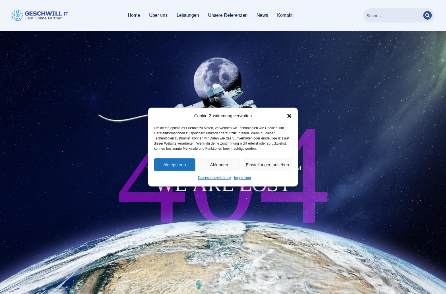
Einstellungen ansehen (267, 164)
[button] (289, 116)
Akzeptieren (174, 164)
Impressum (242, 178)
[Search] (427, 15)
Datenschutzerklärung (214, 178)
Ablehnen (219, 164)
